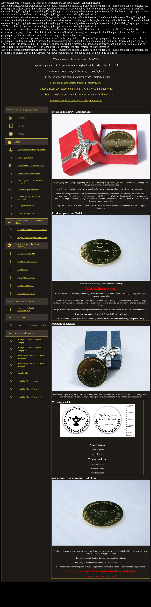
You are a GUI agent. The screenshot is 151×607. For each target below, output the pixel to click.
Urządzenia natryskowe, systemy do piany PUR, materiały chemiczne (75, 94)
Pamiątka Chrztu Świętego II (29, 397)
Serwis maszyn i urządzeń (28, 213)
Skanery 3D (22, 269)
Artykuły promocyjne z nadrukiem (32, 237)
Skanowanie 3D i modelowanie (30, 165)
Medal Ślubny (23, 373)
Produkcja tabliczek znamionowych (25, 309)
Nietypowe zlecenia (25, 205)
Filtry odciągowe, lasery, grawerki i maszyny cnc (75, 82)
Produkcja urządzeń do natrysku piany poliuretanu (76, 100)
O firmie (21, 118)
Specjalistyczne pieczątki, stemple (31, 149)
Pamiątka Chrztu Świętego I (29, 389)
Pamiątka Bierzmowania (27, 381)
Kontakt (20, 134)
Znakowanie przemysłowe (28, 173)
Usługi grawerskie (25, 157)
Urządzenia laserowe (26, 253)
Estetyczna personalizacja (28, 189)
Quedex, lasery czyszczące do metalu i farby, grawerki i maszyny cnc (76, 88)
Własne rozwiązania (26, 293)
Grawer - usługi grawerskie (26, 110)
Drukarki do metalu (25, 285)
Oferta (17, 141)
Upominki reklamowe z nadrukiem (32, 229)
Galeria (20, 126)
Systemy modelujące (26, 277)
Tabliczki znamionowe (24, 301)
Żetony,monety (21, 317)
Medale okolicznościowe (25, 333)
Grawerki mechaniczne (27, 261)
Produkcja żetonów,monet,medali (31, 325)
